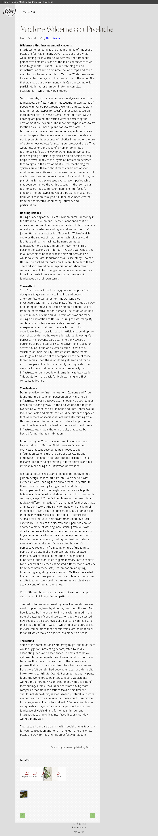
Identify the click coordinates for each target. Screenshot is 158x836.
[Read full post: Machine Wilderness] (69, 774)
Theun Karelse (53, 38)
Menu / (29, 12)
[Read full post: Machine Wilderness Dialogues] (55, 774)
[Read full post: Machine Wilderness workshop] (82, 774)
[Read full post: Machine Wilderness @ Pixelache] (27, 774)
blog (13, 2)
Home (5, 2)
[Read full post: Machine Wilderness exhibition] (41, 774)
